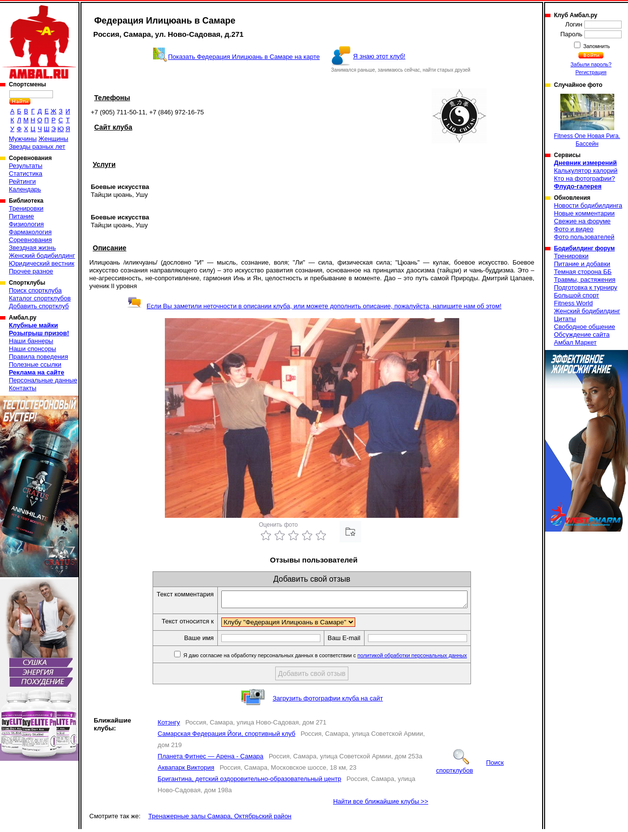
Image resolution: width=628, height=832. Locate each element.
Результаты (25, 165)
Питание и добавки (582, 264)
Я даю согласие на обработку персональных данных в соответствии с (339, 658)
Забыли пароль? (591, 64)
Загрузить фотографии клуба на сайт (328, 701)
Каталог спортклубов (40, 298)
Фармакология (30, 232)
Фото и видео (574, 229)
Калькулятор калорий (586, 170)
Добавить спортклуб (39, 306)
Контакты (22, 388)
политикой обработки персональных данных (427, 658)
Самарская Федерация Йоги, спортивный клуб (226, 736)
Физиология (26, 224)
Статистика (25, 173)
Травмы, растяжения (584, 279)
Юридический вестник (41, 263)
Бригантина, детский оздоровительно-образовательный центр (249, 781)
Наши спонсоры (32, 348)
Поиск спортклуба (35, 290)
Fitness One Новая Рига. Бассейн (587, 120)
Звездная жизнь (32, 247)
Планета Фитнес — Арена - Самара (210, 759)
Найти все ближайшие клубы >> (380, 804)
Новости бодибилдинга (588, 205)
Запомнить (596, 46)
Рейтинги (22, 181)
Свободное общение (584, 326)
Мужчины (23, 138)
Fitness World (573, 303)
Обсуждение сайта (581, 334)
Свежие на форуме (582, 221)
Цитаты (565, 318)
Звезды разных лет (37, 146)
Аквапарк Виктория (185, 770)
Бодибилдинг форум (584, 248)
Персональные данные (43, 380)
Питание (21, 216)
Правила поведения (38, 356)
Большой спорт (576, 295)
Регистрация (591, 72)
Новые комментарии (584, 213)
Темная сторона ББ (583, 271)
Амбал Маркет (575, 342)
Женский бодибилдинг (42, 255)
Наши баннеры (31, 341)
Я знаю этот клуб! (379, 56)
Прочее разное (31, 271)
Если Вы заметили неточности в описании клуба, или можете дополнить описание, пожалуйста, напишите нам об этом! (314, 306)
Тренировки (26, 208)
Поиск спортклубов (470, 769)
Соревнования (30, 239)
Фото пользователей (584, 237)
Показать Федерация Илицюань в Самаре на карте (243, 56)
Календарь (25, 189)
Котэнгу (168, 725)
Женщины (53, 138)
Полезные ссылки (35, 364)
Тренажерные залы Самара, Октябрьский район (219, 819)
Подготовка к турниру (585, 287)
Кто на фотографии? (584, 178)
